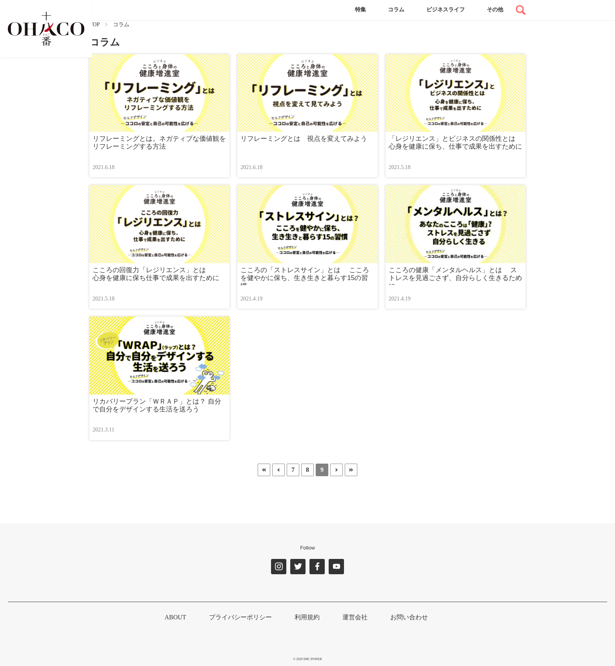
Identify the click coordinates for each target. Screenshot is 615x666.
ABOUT (175, 617)
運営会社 (355, 617)
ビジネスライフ (445, 10)
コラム (396, 10)
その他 (495, 10)
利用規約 (307, 617)
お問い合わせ (409, 617)
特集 (360, 10)
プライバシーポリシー (240, 617)
